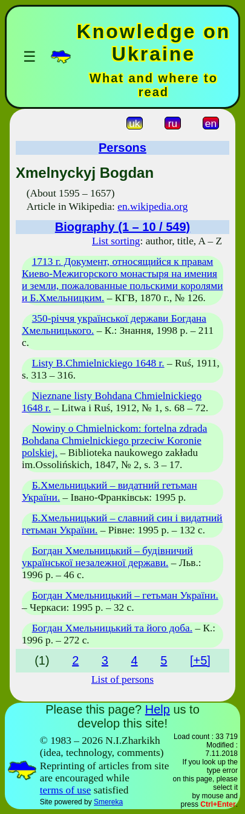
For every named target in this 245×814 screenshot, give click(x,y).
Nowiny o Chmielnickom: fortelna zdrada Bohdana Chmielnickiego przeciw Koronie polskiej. (114, 440)
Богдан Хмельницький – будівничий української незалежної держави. (107, 556)
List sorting (116, 241)
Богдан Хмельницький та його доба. (112, 628)
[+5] (200, 660)
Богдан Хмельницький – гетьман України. (125, 595)
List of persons (122, 679)
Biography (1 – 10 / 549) (122, 226)
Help (157, 709)
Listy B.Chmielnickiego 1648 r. (98, 363)
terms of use (65, 790)
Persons (122, 147)
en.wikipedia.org (152, 206)
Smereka (108, 802)
